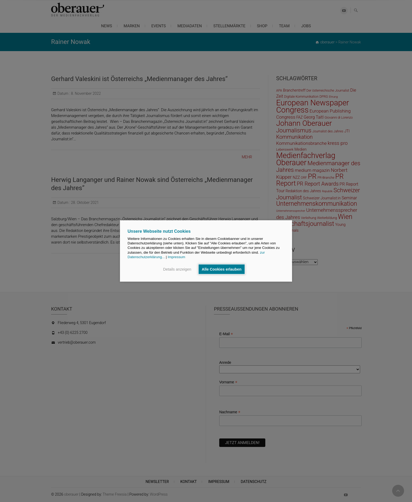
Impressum (176, 257)
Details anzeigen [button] (177, 269)
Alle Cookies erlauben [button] (221, 269)
